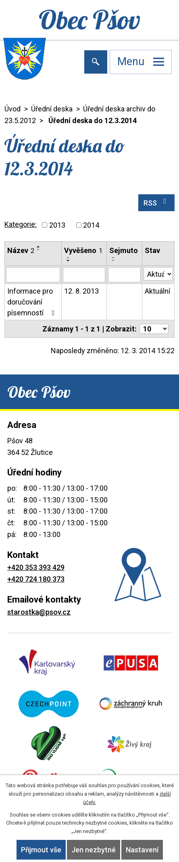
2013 (57, 225)
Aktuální (157, 291)
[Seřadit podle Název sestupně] (38, 249)
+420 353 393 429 (36, 567)
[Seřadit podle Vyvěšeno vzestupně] (68, 257)
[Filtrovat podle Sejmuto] (124, 274)
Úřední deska (52, 109)
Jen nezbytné (93, 850)
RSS (157, 202)
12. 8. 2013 (81, 291)
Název (20, 250)
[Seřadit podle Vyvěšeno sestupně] (68, 260)
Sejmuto (123, 250)
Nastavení (142, 850)
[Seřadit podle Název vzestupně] (38, 246)
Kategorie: (20, 224)
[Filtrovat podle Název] (33, 274)
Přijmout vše (41, 850)
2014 (91, 225)
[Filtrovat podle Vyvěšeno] (84, 274)
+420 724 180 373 (36, 579)
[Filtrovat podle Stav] (158, 274)
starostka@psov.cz (39, 612)
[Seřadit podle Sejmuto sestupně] (113, 260)
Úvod (12, 109)
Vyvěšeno (83, 250)
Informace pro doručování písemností (32, 302)
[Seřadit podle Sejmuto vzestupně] (113, 257)
